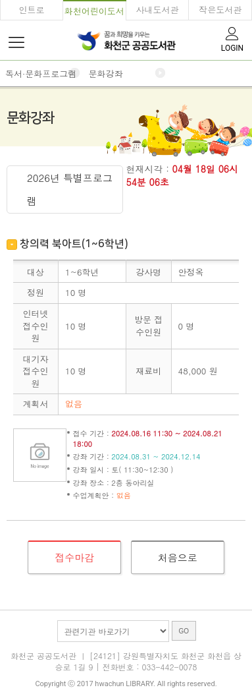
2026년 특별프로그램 (70, 189)
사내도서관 (157, 9)
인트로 (31, 9)
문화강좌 (105, 73)
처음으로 (177, 557)
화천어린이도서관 (94, 13)
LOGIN (232, 38)
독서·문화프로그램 (40, 73)
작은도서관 (220, 9)
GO (184, 631)
